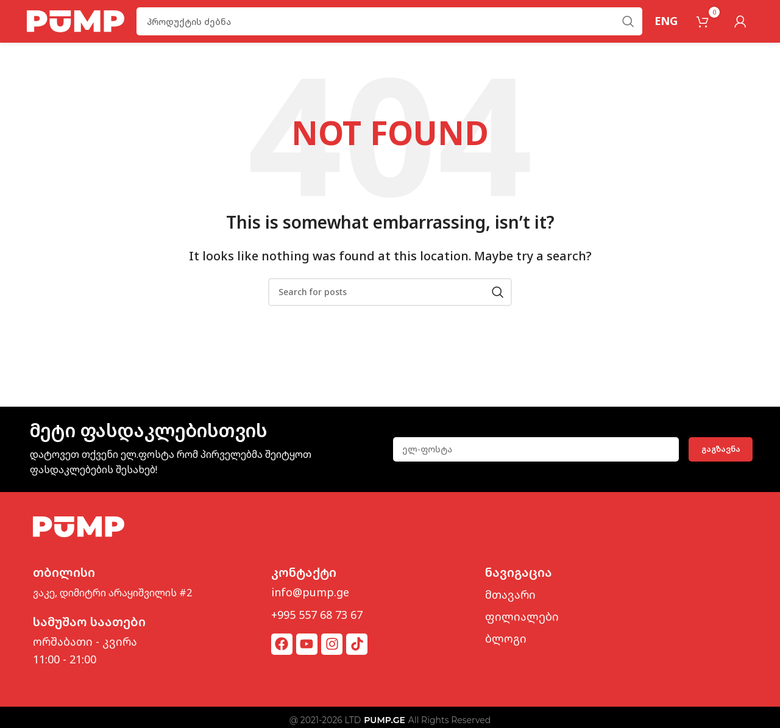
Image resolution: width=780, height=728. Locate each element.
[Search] (389, 21)
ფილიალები (522, 616)
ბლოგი (505, 638)
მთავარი (510, 594)
